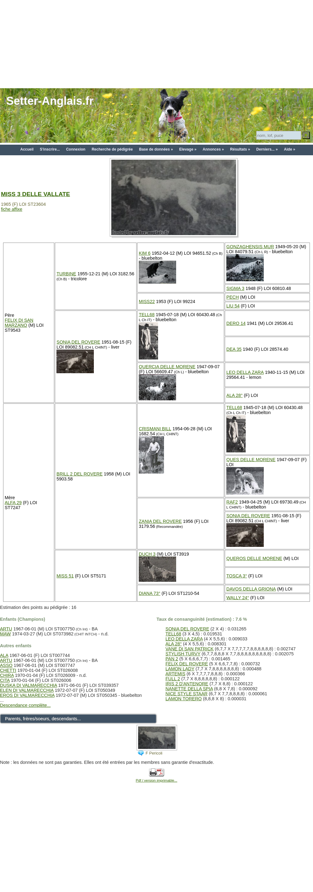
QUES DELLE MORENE (251, 459)
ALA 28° (234, 395)
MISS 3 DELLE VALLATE (35, 194)
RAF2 (232, 501)
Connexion (75, 149)
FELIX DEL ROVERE (187, 663)
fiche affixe (11, 209)
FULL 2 (173, 678)
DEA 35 (234, 349)
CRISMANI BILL (155, 428)
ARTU (6, 628)
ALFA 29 (13, 502)
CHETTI (8, 670)
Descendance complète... (25, 705)
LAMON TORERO (184, 698)
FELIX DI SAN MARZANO (19, 323)
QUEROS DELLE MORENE (254, 558)
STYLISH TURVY (183, 653)
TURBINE (66, 273)
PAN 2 (172, 658)
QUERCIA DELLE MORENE (167, 366)
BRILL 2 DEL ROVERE (79, 473)
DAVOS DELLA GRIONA (251, 588)
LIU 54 (232, 305)
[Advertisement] (156, 43)
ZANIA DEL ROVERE (160, 521)
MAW (5, 633)
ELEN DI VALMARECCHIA (27, 690)
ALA (4, 655)
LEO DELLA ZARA (245, 372)
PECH (232, 297)
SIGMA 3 (235, 288)
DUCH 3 (147, 554)
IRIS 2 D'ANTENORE (187, 683)
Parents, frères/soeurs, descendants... (43, 718)
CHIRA (7, 675)
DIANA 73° (149, 593)
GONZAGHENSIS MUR (250, 246)
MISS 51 (65, 575)
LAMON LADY (180, 668)
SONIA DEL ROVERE (78, 342)
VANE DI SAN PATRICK (190, 648)
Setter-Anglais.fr (50, 100)
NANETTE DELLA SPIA (189, 688)
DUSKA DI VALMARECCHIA (28, 685)
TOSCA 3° (236, 575)
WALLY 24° (237, 597)
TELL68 (146, 314)
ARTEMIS (175, 673)
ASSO (6, 665)
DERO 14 (236, 323)
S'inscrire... (50, 149)
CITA (5, 680)
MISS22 (147, 301)
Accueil (27, 149)
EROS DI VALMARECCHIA (27, 695)
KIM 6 (145, 253)
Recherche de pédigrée (112, 149)
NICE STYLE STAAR (187, 693)
